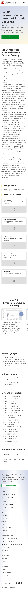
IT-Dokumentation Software (9, 538)
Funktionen (4, 515)
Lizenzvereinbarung (6, 572)
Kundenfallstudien (6, 527)
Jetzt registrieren (10, 486)
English (10, 583)
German (4, 583)
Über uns (4, 558)
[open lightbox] (11, 314)
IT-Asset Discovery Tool (7, 541)
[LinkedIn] (19, 583)
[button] (24, 3)
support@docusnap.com (8, 494)
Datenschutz (5, 575)
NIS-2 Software (5, 550)
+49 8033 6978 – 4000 (7, 507)
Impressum (4, 569)
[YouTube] (21, 583)
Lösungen (4, 518)
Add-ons (3, 521)
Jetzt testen (10, 37)
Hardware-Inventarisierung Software (11, 544)
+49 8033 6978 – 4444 (7, 497)
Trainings (4, 530)
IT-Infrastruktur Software (8, 547)
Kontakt (3, 561)
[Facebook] (16, 583)
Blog (2, 524)
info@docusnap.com (7, 504)
